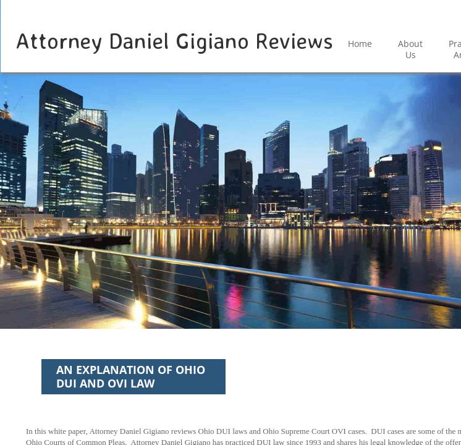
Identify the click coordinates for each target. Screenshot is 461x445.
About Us (410, 49)
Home (360, 43)
